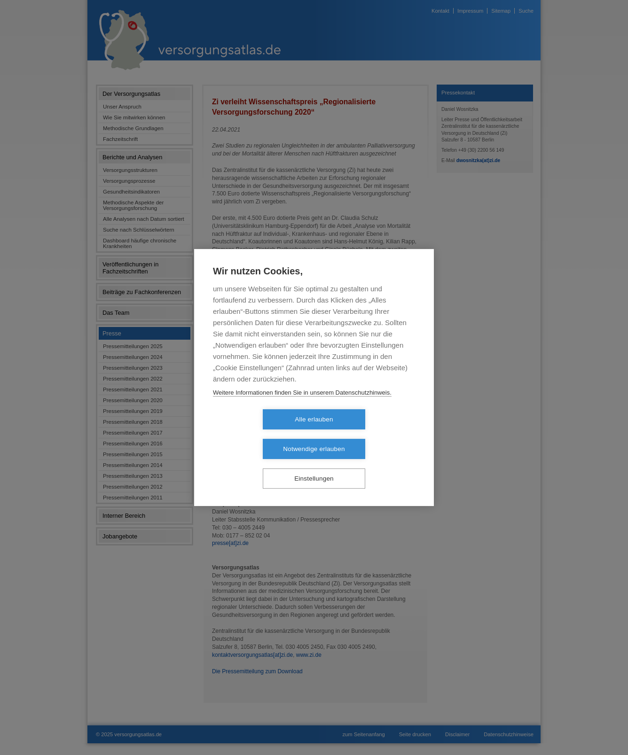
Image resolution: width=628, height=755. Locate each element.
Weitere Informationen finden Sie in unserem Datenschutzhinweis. (302, 407)
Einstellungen (314, 463)
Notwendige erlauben (368, 434)
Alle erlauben (260, 434)
